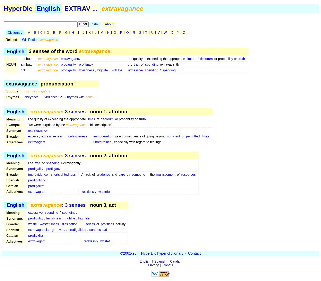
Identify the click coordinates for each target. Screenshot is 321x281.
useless (89, 224)
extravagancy (70, 59)
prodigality (68, 64)
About (109, 24)
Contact (194, 253)
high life (116, 70)
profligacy (86, 64)
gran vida (58, 230)
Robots (168, 265)
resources (188, 174)
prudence (103, 174)
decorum (206, 59)
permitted (193, 136)
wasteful (104, 191)
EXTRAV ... (81, 8)
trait (136, 64)
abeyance (31, 97)
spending (151, 64)
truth (241, 59)
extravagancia (38, 230)
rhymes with (80, 97)
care (122, 174)
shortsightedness (63, 174)
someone (138, 174)
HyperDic (18, 8)
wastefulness (49, 224)
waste (32, 224)
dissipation (70, 224)
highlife (102, 70)
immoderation (103, 136)
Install (95, 24)
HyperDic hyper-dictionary (162, 253)
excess (33, 136)
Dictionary (15, 32)
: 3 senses (58, 111)
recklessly (89, 191)
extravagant (36, 142)
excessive (135, 70)
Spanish (160, 261)
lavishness (86, 70)
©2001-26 (128, 253)
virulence (51, 97)
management (165, 174)
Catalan (175, 261)
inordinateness (76, 136)
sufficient (173, 136)
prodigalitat (36, 186)
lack (87, 174)
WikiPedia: (40, 40)
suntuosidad (98, 230)
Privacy (153, 265)
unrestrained (102, 142)
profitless (107, 224)
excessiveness (52, 136)
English (48, 8)
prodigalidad (37, 180)
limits (190, 59)
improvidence (38, 174)
